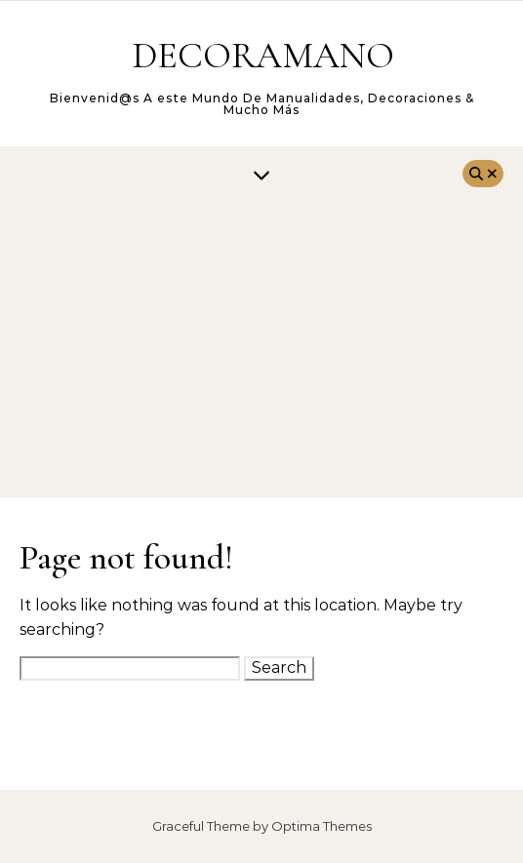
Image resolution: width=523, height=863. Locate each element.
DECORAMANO (263, 55)
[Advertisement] (261, 351)
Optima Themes (321, 826)
